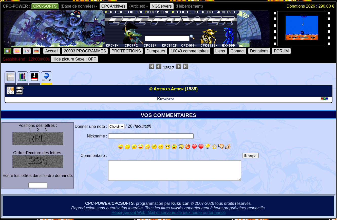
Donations (259, 51)
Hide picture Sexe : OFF (74, 59)
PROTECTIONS (126, 51)
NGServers (162, 6)
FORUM (281, 51)
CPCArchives (113, 6)
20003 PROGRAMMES (85, 51)
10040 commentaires (190, 51)
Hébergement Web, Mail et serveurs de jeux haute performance (168, 212)
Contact (238, 51)
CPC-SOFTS (45, 6)
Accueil (51, 51)
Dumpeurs (155, 51)
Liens (220, 51)
